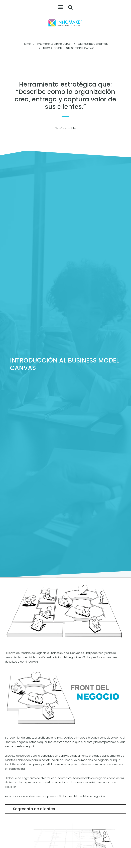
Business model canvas (93, 44)
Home (27, 44)
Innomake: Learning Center (54, 44)
